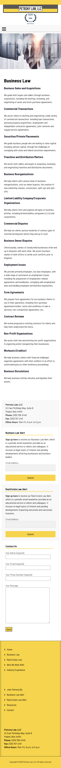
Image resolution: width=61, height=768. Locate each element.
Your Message (28, 604)
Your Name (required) (28, 554)
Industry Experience (16, 669)
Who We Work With (15, 664)
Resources (11, 704)
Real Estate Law (14, 659)
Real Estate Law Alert (16, 699)
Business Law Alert (15, 694)
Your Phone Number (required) (28, 576)
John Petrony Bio (14, 689)
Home (9, 649)
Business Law (13, 654)
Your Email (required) (28, 565)
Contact (10, 709)
